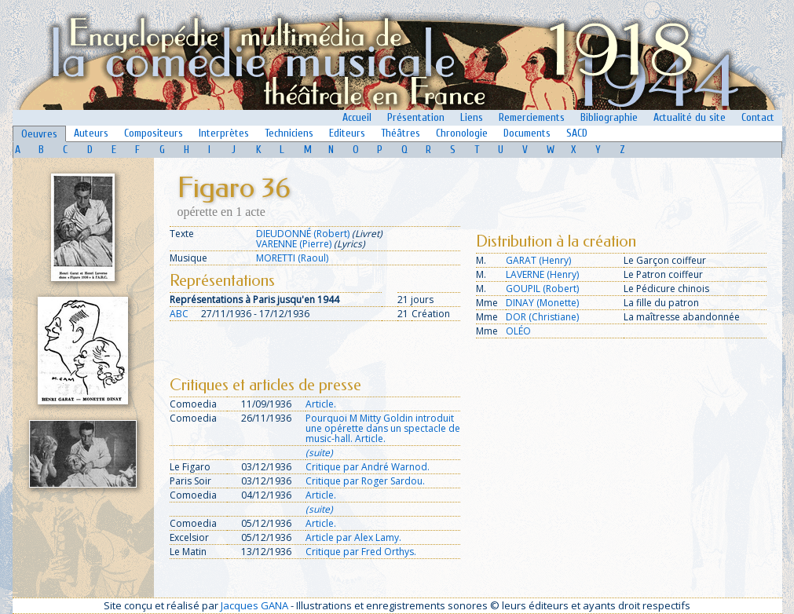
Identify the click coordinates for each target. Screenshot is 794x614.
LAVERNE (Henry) (542, 274)
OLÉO (518, 331)
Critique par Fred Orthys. (361, 551)
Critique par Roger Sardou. (365, 481)
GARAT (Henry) (538, 260)
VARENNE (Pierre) (293, 243)
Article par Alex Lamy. (353, 537)
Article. (321, 404)
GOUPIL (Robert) (542, 288)
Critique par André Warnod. (368, 466)
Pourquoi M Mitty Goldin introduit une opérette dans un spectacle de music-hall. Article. (383, 428)
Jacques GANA (254, 605)
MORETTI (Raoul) (292, 258)
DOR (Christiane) (542, 316)
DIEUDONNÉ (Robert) (302, 233)
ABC (179, 313)
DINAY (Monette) (542, 302)
